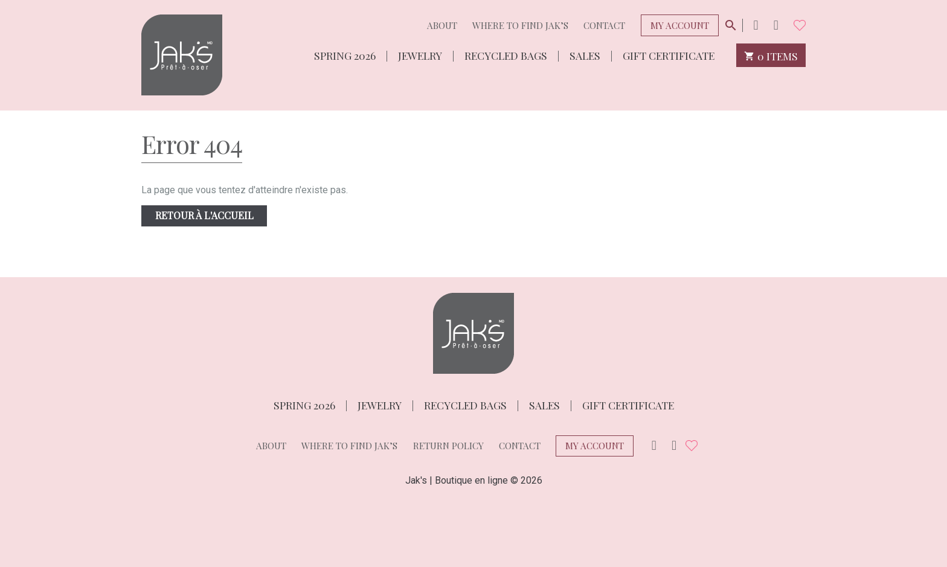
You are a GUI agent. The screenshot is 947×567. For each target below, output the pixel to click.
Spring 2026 (345, 55)
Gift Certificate (668, 55)
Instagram (755, 25)
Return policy (448, 446)
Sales (585, 55)
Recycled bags (505, 55)
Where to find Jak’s (520, 25)
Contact (604, 25)
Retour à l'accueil (204, 215)
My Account (679, 25)
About (442, 25)
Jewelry (420, 55)
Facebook (776, 25)
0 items (771, 55)
